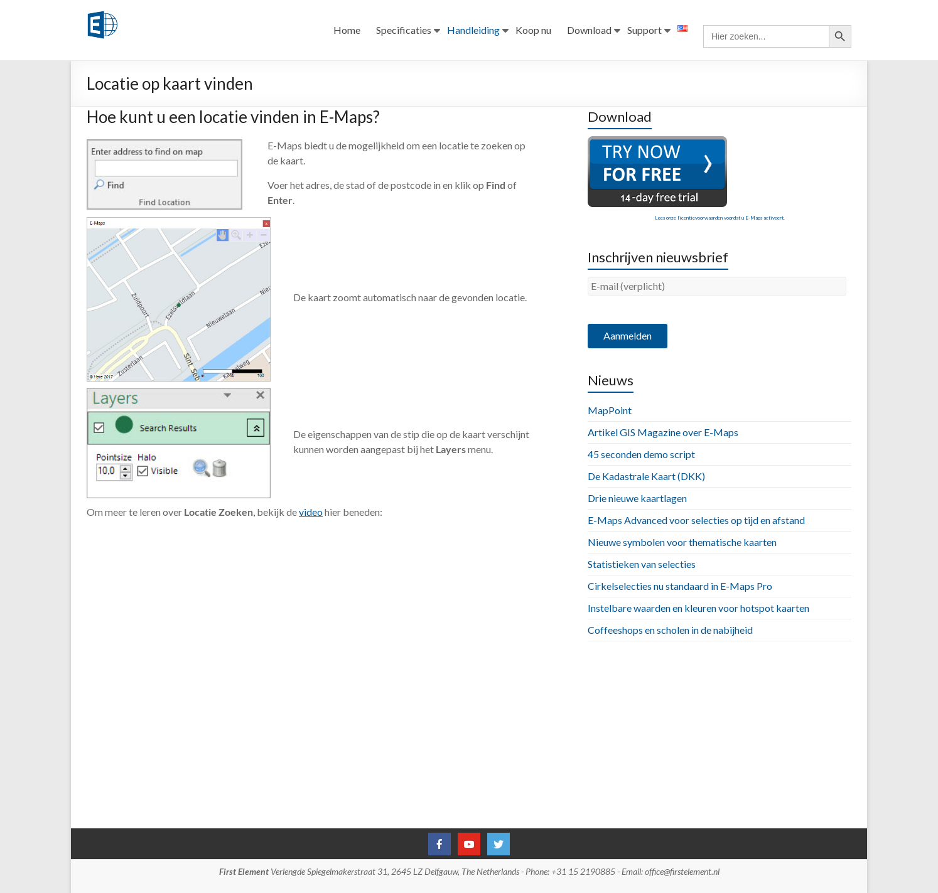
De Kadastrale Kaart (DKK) (646, 476)
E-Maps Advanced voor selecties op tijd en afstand (696, 520)
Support (644, 30)
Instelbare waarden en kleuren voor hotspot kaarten (698, 608)
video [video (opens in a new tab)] (311, 512)
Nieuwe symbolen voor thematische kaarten (682, 542)
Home (346, 30)
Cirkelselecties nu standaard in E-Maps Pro (680, 586)
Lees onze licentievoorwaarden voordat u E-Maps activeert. (720, 218)
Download (589, 30)
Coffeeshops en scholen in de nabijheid (670, 630)
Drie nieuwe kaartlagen (637, 498)
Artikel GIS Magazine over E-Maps (663, 432)
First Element (244, 871)
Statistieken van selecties (642, 564)
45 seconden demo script (641, 454)
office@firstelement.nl (682, 871)
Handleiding (473, 30)
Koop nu (533, 30)
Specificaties (403, 30)
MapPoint (610, 410)
